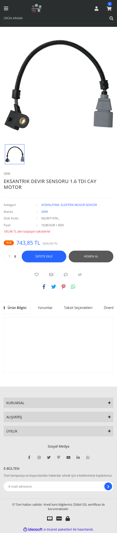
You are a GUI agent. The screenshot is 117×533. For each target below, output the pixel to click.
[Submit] (108, 486)
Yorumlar (45, 307)
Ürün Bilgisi (17, 307)
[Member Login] (96, 8)
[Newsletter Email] (58, 486)
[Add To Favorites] (36, 274)
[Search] (58, 18)
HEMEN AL (91, 256)
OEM (7, 174)
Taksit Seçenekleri (78, 307)
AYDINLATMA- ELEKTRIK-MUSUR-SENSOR (69, 205)
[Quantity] (11, 256)
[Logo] (36, 8)
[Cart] (109, 8)
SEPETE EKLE (43, 256)
